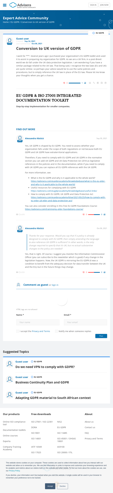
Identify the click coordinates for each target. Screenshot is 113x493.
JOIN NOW (104, 5)
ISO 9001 (35, 433)
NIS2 (59, 421)
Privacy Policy (14, 471)
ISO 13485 (62, 433)
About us (89, 421)
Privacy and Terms (41, 331)
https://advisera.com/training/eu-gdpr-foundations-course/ (54, 209)
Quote (20, 214)
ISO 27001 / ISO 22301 (42, 421)
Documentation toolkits (14, 430)
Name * (20, 315)
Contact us (90, 427)
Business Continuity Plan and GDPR (42, 382)
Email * (67, 315)
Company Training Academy (12, 448)
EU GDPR (15, 22)
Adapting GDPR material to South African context (53, 398)
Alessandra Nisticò (34, 138)
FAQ (87, 433)
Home (6, 22)
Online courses (10, 435)
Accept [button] (50, 486)
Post (101, 336)
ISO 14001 (36, 438)
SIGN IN (93, 5)
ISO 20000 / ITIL (64, 452)
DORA (34, 427)
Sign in (55, 285)
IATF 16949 (36, 446)
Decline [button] (62, 486)
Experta (6, 441)
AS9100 (60, 446)
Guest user (21, 361)
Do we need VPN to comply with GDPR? (45, 367)
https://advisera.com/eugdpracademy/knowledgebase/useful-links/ (64, 190)
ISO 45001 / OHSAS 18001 (66, 440)
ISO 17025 (36, 452)
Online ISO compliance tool (14, 423)
